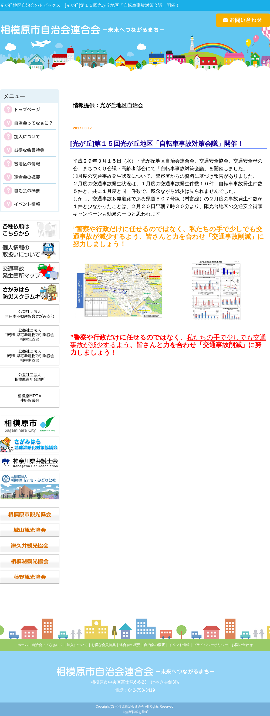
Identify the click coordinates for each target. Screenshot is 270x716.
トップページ (29, 109)
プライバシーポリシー (210, 645)
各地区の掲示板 (29, 163)
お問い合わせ (242, 645)
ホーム (23, 645)
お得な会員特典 (29, 150)
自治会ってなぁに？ (29, 123)
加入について (29, 136)
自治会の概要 (29, 190)
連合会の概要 (29, 177)
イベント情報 (29, 204)
